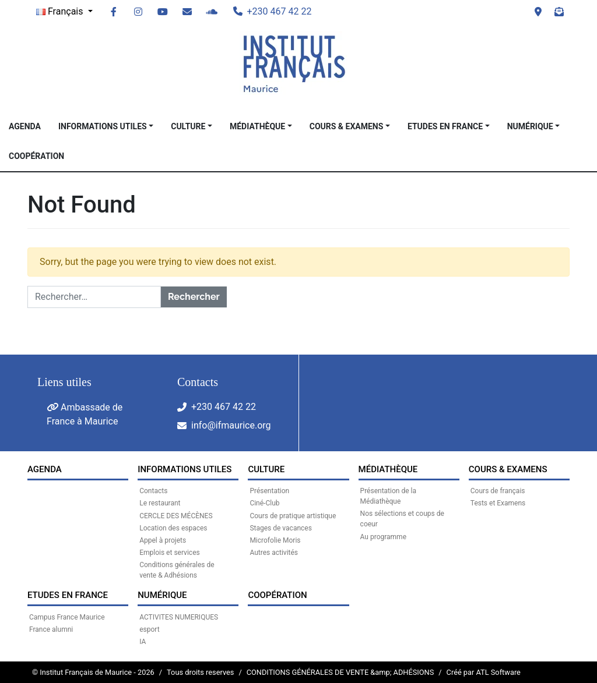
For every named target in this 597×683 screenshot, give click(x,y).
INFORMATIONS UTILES (102, 126)
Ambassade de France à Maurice (84, 414)
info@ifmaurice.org (231, 425)
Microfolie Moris (275, 540)
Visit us (538, 11)
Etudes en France (445, 126)
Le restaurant (159, 503)
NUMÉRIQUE (530, 126)
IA (142, 642)
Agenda (25, 126)
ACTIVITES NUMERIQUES (178, 617)
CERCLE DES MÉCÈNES (175, 516)
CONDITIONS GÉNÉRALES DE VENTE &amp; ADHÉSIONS (340, 672)
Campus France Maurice (67, 617)
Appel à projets (162, 540)
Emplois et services (169, 552)
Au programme (383, 537)
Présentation (269, 491)
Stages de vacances (280, 528)
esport (149, 629)
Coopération (36, 156)
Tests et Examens (498, 503)
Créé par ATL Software (484, 672)
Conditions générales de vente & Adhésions (176, 570)
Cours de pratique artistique (293, 516)
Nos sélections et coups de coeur (402, 518)
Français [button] (60, 11)
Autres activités (274, 552)
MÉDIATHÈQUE (257, 126)
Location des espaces (173, 528)
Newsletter (559, 11)
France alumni (51, 629)
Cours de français (497, 491)
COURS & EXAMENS (347, 126)
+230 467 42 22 (223, 406)
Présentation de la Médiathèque (388, 496)
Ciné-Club (264, 503)
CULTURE (188, 126)
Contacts (153, 491)
